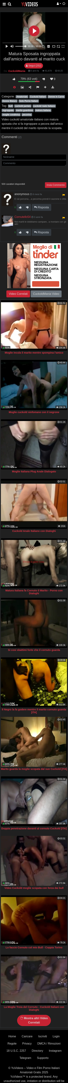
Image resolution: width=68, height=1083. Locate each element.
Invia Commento (56, 185)
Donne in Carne (56, 96)
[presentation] (29, 174)
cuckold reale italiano (44, 106)
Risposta (41, 207)
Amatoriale (21, 96)
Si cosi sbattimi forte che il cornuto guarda (34, 650)
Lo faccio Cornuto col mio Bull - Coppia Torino (34, 947)
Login (56, 1036)
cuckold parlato (23, 106)
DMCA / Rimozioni (49, 1043)
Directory (37, 1050)
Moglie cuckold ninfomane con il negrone (34, 412)
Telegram (25, 1057)
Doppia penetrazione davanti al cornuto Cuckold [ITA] (34, 828)
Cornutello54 (22, 216)
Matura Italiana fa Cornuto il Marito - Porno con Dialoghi (34, 592)
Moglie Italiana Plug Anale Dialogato (34, 471)
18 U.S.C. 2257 (16, 1050)
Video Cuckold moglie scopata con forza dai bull (34, 888)
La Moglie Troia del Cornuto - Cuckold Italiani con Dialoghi (34, 1008)
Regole (12, 1043)
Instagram (55, 1050)
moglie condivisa (11, 114)
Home (12, 1036)
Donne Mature (9, 101)
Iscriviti (42, 1036)
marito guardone (24, 110)
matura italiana (43, 110)
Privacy (27, 1043)
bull (10, 106)
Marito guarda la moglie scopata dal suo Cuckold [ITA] (34, 769)
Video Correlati (18, 293)
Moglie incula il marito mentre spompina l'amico (34, 352)
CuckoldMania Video (46, 293)
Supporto (43, 1057)
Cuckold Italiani (38, 96)
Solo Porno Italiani (28, 101)
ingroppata (8, 110)
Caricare (27, 1036)
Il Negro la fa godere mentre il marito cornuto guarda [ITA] (34, 711)
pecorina (26, 114)
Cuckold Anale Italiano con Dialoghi (34, 531)
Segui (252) (33, 65)
